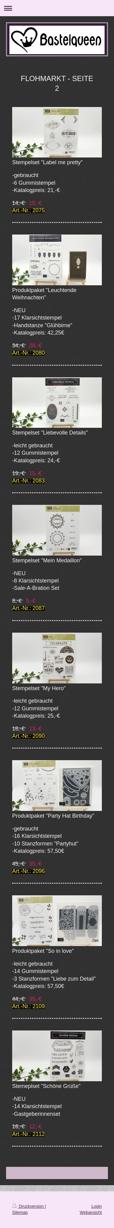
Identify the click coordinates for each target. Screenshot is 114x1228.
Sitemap (20, 1212)
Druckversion (28, 1206)
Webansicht (91, 1212)
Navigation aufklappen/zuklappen (57, 8)
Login (97, 1206)
